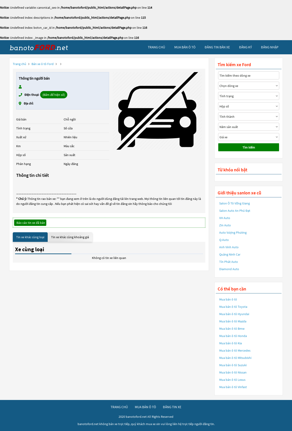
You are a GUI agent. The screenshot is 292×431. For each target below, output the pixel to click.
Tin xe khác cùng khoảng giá (70, 237)
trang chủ (156, 47)
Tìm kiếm (248, 147)
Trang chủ (19, 64)
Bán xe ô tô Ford (42, 64)
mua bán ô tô (185, 47)
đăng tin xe (172, 407)
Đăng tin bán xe (217, 47)
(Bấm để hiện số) (53, 95)
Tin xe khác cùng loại (30, 237)
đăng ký (245, 47)
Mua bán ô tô (228, 299)
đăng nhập (269, 47)
